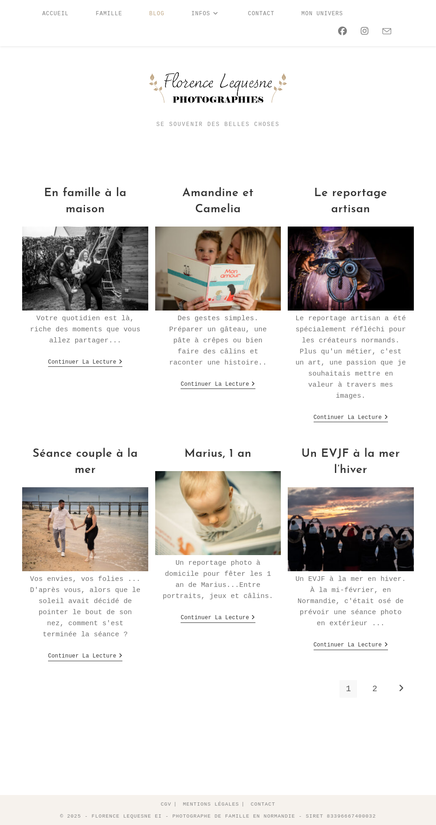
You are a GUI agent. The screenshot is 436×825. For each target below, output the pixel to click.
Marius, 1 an (217, 453)
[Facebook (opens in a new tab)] (340, 31)
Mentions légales (211, 803)
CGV (166, 803)
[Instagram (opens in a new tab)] (362, 31)
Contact (263, 803)
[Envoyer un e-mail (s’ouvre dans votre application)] (384, 32)
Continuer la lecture (85, 363)
